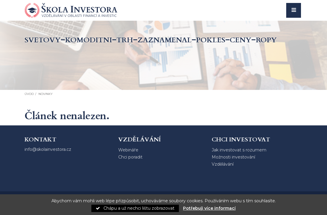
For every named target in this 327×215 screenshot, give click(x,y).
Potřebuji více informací (209, 208)
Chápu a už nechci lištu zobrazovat (135, 208)
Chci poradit (130, 157)
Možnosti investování (233, 157)
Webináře (128, 150)
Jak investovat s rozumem (239, 150)
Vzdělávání (223, 164)
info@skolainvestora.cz (48, 149)
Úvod (29, 94)
